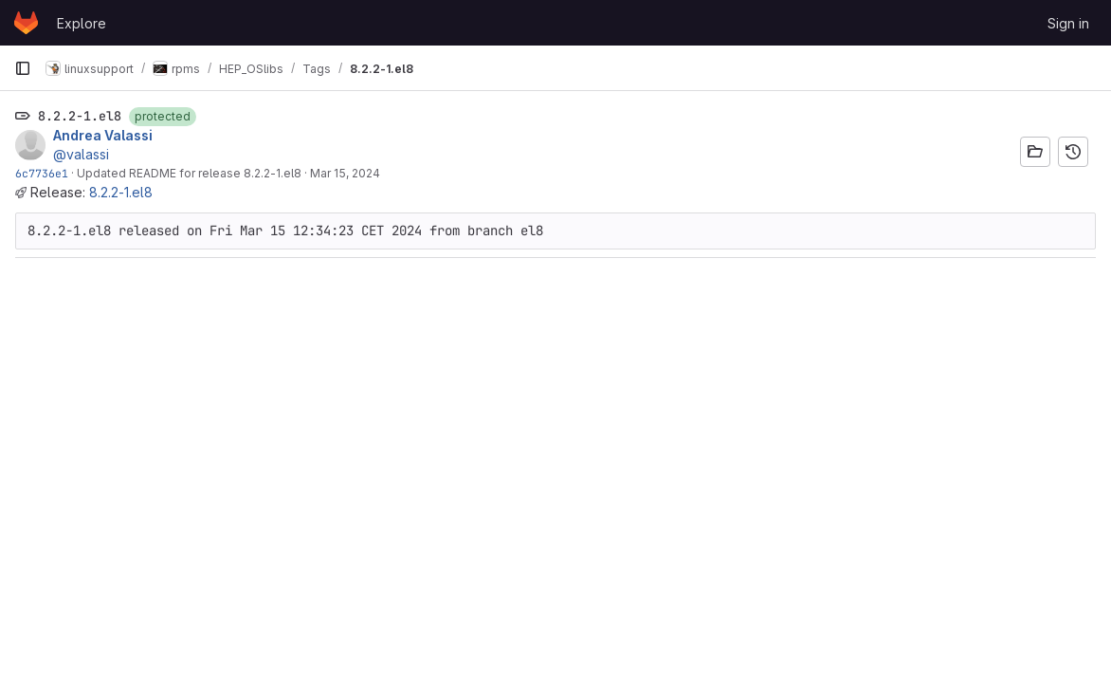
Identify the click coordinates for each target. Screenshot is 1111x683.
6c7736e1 (41, 173)
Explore (81, 23)
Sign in (1068, 23)
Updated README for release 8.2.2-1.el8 (189, 173)
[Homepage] (26, 23)
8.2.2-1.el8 (121, 192)
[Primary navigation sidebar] (23, 68)
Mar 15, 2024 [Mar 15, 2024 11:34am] (345, 173)
